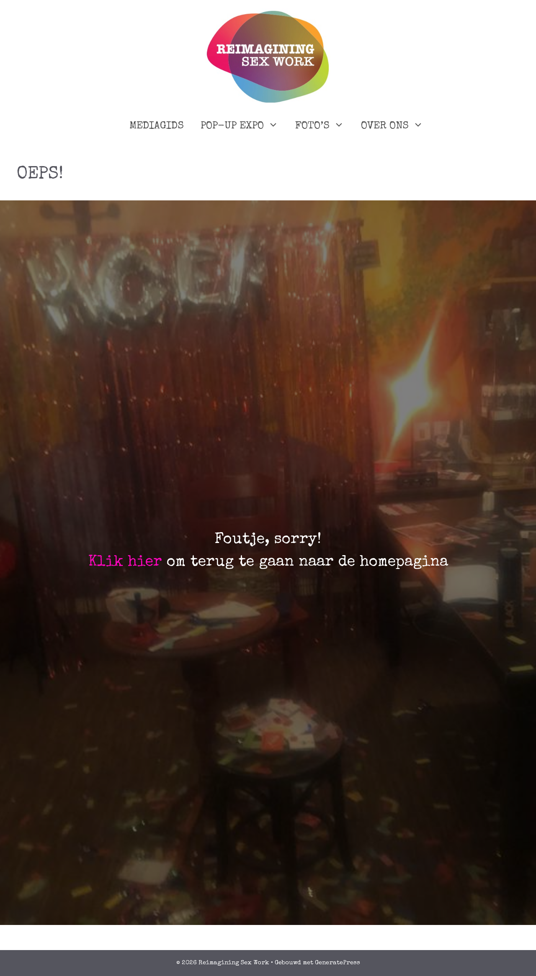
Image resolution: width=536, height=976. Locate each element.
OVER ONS (396, 126)
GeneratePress (337, 963)
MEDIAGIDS (156, 126)
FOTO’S (324, 126)
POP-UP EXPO (244, 126)
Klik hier (125, 562)
